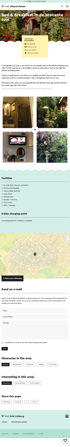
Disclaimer (5, 433)
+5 (35, 130)
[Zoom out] (67, 237)
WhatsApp (6, 402)
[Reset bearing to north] (67, 240)
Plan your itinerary (33, 53)
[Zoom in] (67, 235)
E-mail (34, 402)
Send (4, 348)
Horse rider (30, 364)
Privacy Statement (28, 433)
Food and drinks (20, 383)
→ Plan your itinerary (12, 278)
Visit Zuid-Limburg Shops (19, 422)
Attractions (6, 383)
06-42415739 (31, 44)
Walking (41, 364)
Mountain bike (17, 364)
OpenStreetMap (59, 277)
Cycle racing (52, 364)
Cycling (5, 364)
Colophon (16, 433)
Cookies (40, 433)
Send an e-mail (31, 47)
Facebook (18, 402)
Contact (4, 422)
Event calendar (34, 383)
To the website (31, 50)
